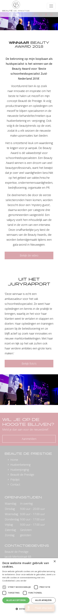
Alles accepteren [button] (16, 600)
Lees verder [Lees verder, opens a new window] (21, 580)
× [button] (54, 561)
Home (14, 460)
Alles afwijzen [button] (43, 600)
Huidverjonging (19, 469)
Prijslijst (14, 479)
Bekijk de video (29, 255)
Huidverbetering (20, 464)
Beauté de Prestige (22, 474)
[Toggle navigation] (51, 6)
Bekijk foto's (29, 363)
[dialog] (29, 586)
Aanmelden (29, 439)
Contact (15, 484)
